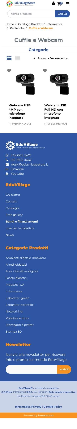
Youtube (15, 173)
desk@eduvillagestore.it (27, 164)
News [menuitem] (10, 235)
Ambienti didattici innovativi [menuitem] (26, 258)
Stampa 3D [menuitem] (14, 331)
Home (10, 24)
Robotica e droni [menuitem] (17, 318)
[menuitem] (38, 221)
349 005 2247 (18, 155)
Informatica (54, 24)
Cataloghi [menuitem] (12, 208)
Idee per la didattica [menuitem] (20, 228)
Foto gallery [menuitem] (14, 215)
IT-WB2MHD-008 (55, 123)
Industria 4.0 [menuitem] (15, 284)
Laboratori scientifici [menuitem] (20, 305)
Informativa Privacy (28, 406)
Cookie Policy (53, 406)
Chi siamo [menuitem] (13, 195)
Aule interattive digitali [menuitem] (22, 271)
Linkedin (15, 169)
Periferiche (17, 28)
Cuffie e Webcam (41, 28)
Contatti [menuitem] (11, 201)
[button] (62, 13)
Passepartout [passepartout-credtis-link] (45, 415)
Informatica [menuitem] (14, 291)
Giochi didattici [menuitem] (16, 278)
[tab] (11, 59)
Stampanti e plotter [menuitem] (20, 325)
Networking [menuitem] (14, 311)
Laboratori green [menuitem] (17, 298)
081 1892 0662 (19, 160)
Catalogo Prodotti (30, 24)
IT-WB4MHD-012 (20, 123)
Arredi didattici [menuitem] (16, 264)
